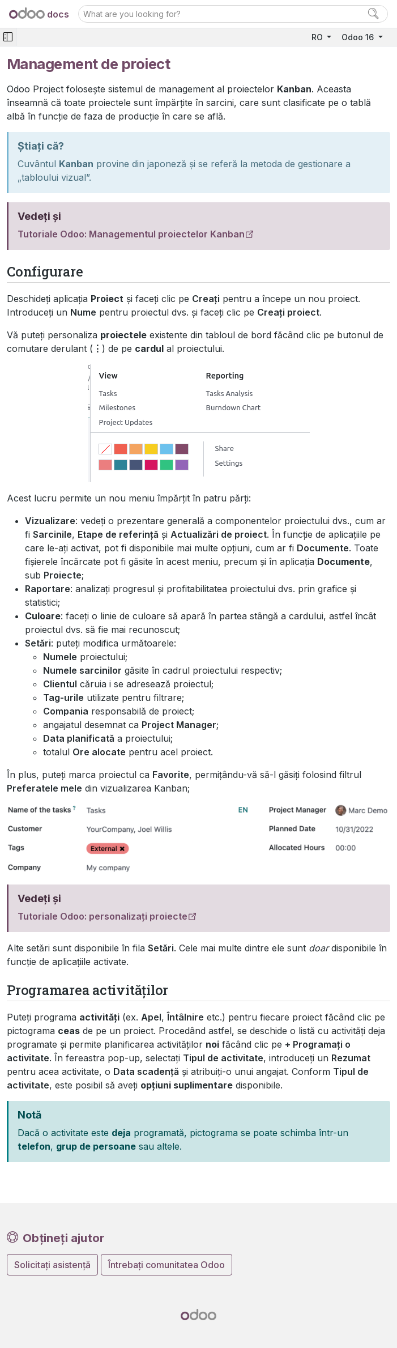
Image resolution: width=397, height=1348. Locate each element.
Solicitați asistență (52, 1264)
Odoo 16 (358, 37)
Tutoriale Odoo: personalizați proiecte (102, 916)
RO (318, 37)
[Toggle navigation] (8, 37)
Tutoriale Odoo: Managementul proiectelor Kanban (131, 234)
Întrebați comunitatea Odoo (166, 1264)
